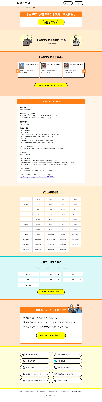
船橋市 (63, 199)
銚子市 (38, 199)
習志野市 (63, 209)
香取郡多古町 (26, 239)
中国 (55, 280)
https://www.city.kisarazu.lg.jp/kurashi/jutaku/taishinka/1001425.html (37, 177)
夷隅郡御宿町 (51, 249)
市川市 (50, 199)
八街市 (50, 224)
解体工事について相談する (51, 335)
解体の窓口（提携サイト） (77, 391)
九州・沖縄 (31, 285)
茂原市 (63, 204)
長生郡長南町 (26, 249)
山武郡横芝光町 (75, 239)
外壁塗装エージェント (65, 391)
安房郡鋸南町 (63, 249)
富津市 (63, 219)
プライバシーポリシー (30, 391)
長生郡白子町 (63, 244)
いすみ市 (26, 234)
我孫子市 (75, 214)
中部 (77, 274)
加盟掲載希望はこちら (54, 391)
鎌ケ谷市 (38, 219)
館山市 (75, 199)
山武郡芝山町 (63, 239)
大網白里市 (38, 234)
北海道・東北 (31, 274)
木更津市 (26, 204)
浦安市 (75, 219)
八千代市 (63, 214)
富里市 (25, 229)
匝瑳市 (50, 229)
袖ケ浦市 (38, 224)
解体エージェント (20, 7)
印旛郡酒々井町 (50, 234)
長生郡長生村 (51, 244)
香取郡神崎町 (75, 234)
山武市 (75, 229)
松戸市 (38, 204)
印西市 (63, 224)
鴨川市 (25, 219)
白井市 (75, 224)
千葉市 (25, 199)
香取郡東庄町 (38, 239)
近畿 (32, 280)
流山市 (50, 214)
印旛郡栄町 (63, 234)
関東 (55, 274)
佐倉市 (25, 209)
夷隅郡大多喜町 (38, 249)
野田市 (50, 204)
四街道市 (26, 224)
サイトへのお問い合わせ (42, 391)
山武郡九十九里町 (51, 239)
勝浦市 (25, 214)
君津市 (50, 219)
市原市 (38, 214)
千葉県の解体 (28, 7)
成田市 (75, 204)
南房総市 (38, 229)
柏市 (75, 209)
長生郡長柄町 (75, 244)
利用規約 (21, 391)
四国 (77, 280)
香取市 (63, 229)
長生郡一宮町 (26, 244)
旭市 (51, 209)
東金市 (38, 209)
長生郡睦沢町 (38, 244)
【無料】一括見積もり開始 (51, 292)
